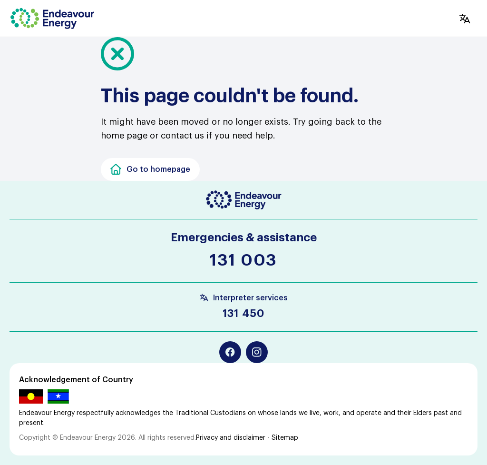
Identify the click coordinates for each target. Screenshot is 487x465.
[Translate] (464, 18)
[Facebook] (230, 352)
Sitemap (285, 438)
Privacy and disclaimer (230, 438)
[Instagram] (257, 352)
